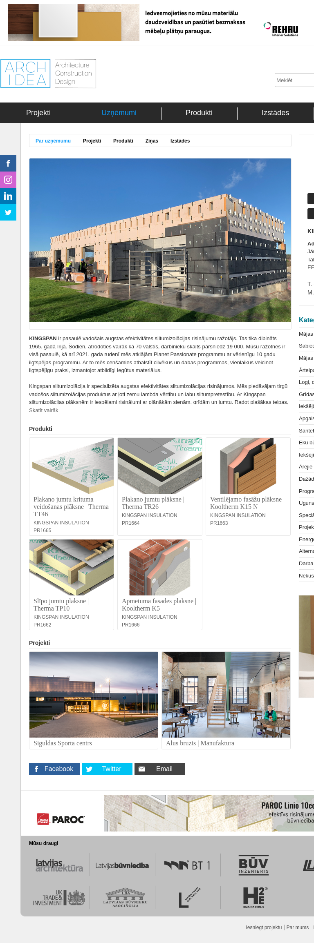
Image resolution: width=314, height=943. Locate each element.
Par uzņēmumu (53, 141)
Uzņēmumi (119, 113)
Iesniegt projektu (264, 927)
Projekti (38, 113)
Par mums (298, 927)
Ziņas (152, 141)
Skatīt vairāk (43, 410)
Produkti (199, 113)
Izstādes (275, 113)
